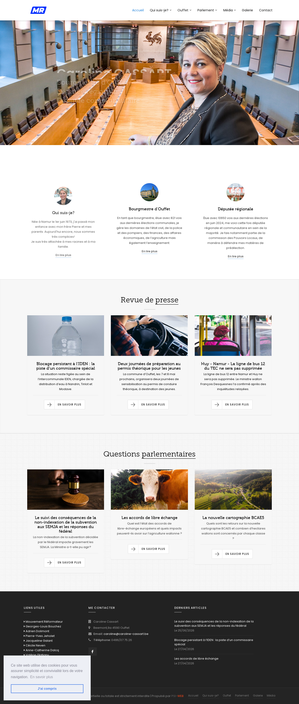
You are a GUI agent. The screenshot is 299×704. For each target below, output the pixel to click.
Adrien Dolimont (36, 631)
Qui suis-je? (160, 10)
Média (229, 10)
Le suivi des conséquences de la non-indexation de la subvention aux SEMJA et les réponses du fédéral (214, 623)
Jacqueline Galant (38, 640)
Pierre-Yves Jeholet (39, 636)
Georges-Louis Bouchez (42, 626)
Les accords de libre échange (196, 658)
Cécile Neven (34, 645)
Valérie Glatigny (36, 655)
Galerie (247, 10)
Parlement (207, 10)
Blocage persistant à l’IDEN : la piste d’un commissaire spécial (213, 642)
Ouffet (184, 10)
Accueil (138, 10)
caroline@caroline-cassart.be (126, 634)
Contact (265, 10)
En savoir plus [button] (41, 677)
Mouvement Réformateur (43, 621)
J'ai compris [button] (47, 688)
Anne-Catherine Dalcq (41, 650)
